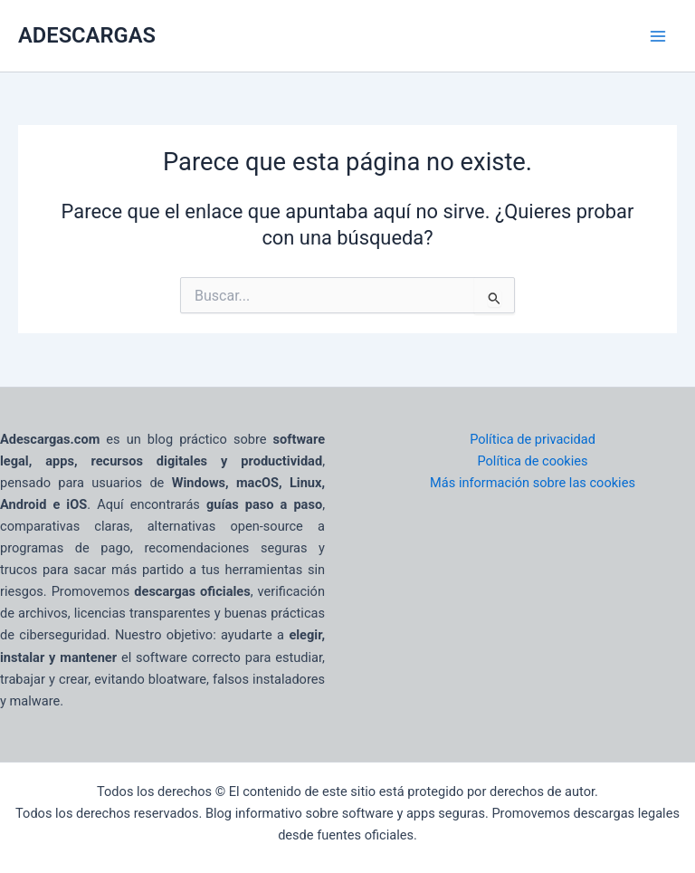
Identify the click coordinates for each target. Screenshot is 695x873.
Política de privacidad (532, 439)
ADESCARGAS (87, 35)
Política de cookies (532, 461)
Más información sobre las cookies (532, 483)
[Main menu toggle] (658, 36)
